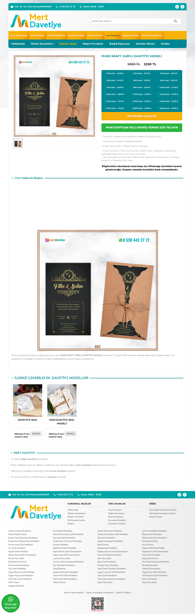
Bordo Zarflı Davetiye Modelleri (23, 538)
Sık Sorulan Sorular (76, 520)
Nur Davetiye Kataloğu (18, 565)
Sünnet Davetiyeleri (152, 35)
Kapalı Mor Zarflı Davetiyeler (155, 551)
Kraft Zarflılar (95, 35)
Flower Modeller (61, 544)
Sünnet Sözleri (155, 516)
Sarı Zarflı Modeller (17, 568)
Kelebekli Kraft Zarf (17, 561)
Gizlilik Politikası (123, 592)
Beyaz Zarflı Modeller (152, 534)
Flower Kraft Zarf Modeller (20, 544)
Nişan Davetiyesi (116, 516)
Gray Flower (148, 544)
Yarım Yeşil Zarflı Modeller (65, 579)
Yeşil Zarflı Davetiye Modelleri (111, 579)
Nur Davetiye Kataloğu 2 (64, 565)
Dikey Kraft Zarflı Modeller (154, 538)
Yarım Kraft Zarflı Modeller (65, 575)
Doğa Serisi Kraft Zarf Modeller (67, 541)
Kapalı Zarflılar (131, 35)
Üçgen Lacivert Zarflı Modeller (111, 572)
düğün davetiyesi (29, 459)
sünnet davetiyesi (58, 471)
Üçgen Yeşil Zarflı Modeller (20, 575)
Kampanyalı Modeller (107, 548)
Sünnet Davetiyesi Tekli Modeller (113, 534)
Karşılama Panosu (150, 558)
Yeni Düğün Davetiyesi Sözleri (163, 510)
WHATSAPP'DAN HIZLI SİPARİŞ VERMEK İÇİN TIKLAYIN (142, 127)
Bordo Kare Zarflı (16, 558)
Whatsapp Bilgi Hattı (11, 602)
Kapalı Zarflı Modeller (18, 551)
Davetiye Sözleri (145, 43)
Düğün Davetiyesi (116, 513)
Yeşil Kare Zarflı (149, 582)
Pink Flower (13, 582)
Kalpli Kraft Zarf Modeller (64, 548)
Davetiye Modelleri (117, 520)
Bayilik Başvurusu (120, 43)
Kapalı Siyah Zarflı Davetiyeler (22, 555)
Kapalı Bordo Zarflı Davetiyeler (67, 551)
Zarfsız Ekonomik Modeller (110, 531)
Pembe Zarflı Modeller (108, 565)
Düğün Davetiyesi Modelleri (110, 541)
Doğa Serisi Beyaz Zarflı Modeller (23, 541)
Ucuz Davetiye (114, 510)
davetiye (52, 476)
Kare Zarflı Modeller (151, 555)
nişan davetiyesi (83, 465)
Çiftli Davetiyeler (57, 35)
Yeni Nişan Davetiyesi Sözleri (162, 513)
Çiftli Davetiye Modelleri (19, 531)
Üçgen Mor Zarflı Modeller (154, 572)
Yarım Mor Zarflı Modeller (20, 579)
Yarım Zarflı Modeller (107, 575)
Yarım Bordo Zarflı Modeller (155, 575)
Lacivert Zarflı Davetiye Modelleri (68, 561)
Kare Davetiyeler (19, 35)
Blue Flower (103, 544)
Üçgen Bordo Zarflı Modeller (21, 572)
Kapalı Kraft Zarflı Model (153, 548)
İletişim (165, 43)
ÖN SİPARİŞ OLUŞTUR (141, 116)
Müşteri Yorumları (93, 43)
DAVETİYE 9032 (27, 403)
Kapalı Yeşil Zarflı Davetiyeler (66, 555)
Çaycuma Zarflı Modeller (64, 538)
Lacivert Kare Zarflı (61, 558)
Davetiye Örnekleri (117, 523)
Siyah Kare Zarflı (105, 582)
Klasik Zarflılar (77, 35)
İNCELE (36, 433)
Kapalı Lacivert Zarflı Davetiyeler (113, 551)
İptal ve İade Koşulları (74, 592)
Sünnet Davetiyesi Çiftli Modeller (68, 534)
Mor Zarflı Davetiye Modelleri (155, 561)
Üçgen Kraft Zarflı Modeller (65, 572)
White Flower (59, 582)
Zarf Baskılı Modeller (62, 531)
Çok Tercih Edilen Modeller (154, 531)
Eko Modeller (38, 35)
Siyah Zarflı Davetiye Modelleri (112, 568)
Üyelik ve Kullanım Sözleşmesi (100, 592)
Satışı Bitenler (59, 568)
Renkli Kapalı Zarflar (17, 534)
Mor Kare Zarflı (104, 558)
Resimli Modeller (150, 565)
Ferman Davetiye (150, 541)
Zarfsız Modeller (149, 579)
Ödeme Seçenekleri (42, 43)
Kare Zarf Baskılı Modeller (110, 555)
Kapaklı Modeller (16, 586)
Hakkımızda (18, 43)
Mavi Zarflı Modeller (107, 561)
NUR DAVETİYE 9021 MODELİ (61, 404)
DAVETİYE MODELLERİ (70, 378)
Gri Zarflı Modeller (16, 548)
